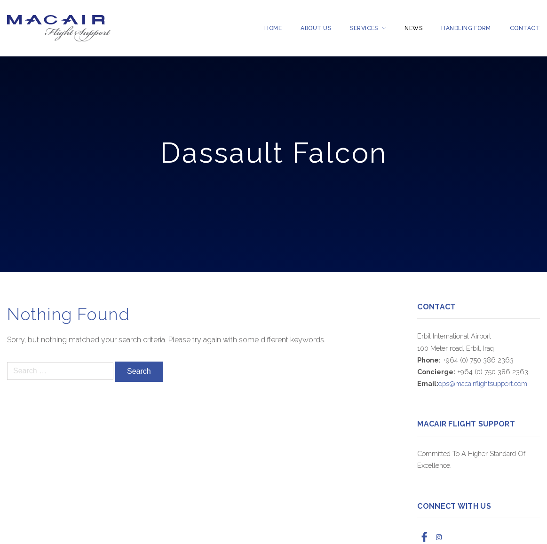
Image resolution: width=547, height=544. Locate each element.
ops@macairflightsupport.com (482, 383)
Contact (525, 28)
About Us (316, 28)
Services (364, 28)
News (413, 28)
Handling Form (466, 28)
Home (273, 28)
